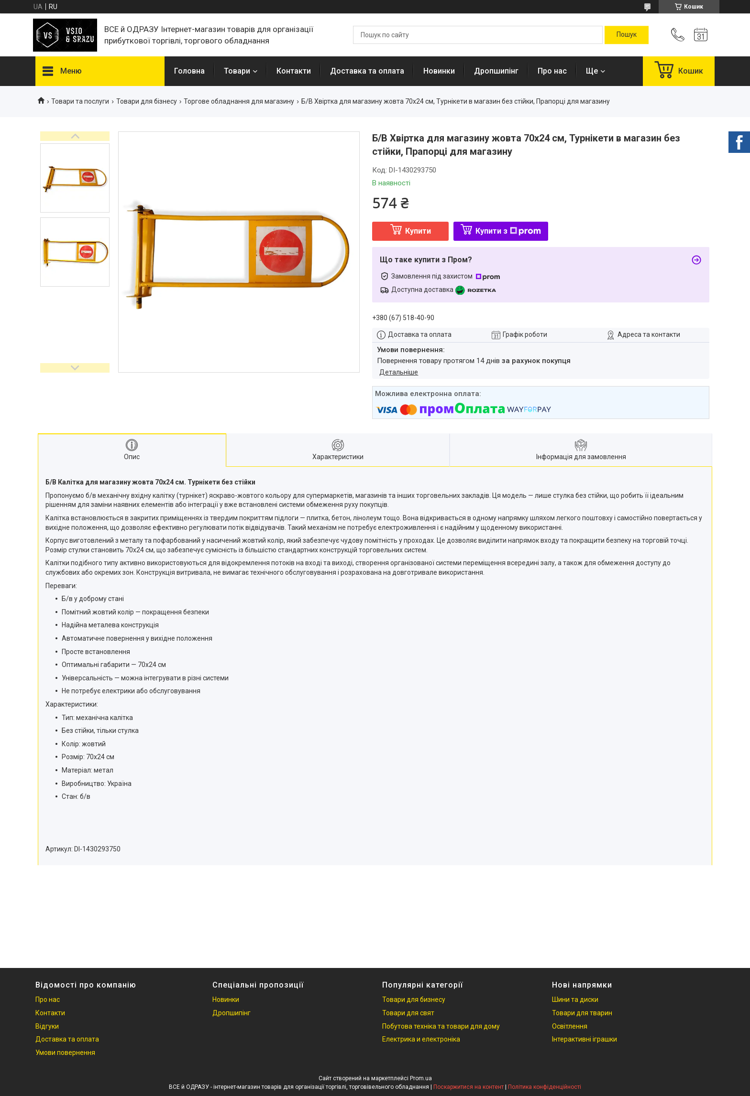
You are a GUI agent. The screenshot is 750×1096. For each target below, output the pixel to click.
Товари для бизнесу (413, 999)
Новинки (439, 70)
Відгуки (47, 1026)
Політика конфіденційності (544, 1087)
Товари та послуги (80, 101)
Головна (189, 70)
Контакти (293, 70)
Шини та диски (575, 999)
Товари (237, 70)
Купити (418, 231)
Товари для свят (408, 1013)
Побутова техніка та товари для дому (441, 1026)
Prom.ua (421, 1078)
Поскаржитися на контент (468, 1087)
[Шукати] (627, 35)
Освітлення (569, 1026)
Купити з (508, 231)
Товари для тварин (582, 1013)
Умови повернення (65, 1052)
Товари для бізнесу (146, 101)
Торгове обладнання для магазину (239, 101)
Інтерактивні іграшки (584, 1039)
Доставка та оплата (367, 70)
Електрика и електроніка (421, 1039)
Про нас (552, 70)
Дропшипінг (496, 70)
